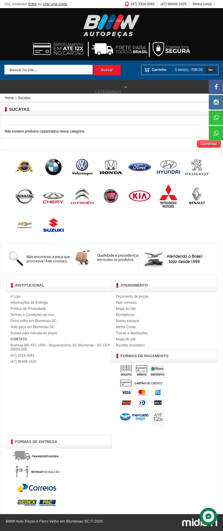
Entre (32, 4)
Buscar (107, 70)
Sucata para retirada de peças (33, 333)
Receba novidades (130, 345)
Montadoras (125, 315)
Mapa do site (126, 309)
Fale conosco (126, 303)
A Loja (15, 296)
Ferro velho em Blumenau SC (33, 321)
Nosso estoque (127, 321)
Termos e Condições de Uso (32, 315)
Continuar (209, 144)
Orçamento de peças (132, 296)
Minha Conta (126, 327)
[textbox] (48, 70)
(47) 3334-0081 (143, 4)
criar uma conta (55, 4)
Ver (210, 69)
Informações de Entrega (29, 303)
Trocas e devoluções (132, 333)
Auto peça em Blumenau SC (32, 327)
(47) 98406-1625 (173, 4)
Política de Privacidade (28, 309)
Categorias (64, 87)
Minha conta (202, 4)
